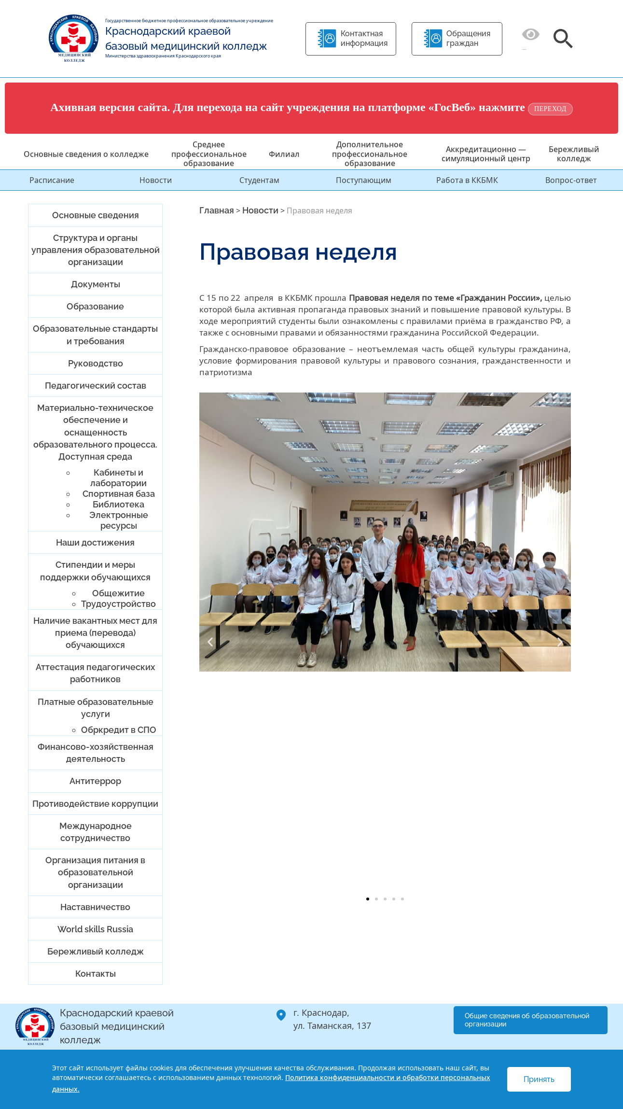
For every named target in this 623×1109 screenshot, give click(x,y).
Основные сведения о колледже (86, 154)
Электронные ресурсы (118, 520)
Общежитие (118, 593)
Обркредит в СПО (118, 730)
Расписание (51, 180)
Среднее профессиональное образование (209, 153)
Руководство (95, 363)
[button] (210, 642)
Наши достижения (95, 542)
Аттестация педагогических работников (95, 673)
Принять (539, 1079)
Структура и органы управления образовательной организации (95, 250)
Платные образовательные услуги (95, 708)
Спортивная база (119, 494)
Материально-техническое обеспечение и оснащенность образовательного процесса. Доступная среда (95, 432)
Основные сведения (95, 215)
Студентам (259, 180)
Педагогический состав (95, 385)
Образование (95, 306)
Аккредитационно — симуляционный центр (486, 154)
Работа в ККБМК (467, 180)
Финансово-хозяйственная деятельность (95, 753)
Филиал (284, 154)
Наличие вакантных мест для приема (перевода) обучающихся (95, 633)
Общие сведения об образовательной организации (527, 1020)
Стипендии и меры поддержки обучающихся (95, 571)
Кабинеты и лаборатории (118, 477)
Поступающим (363, 180)
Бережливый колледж (574, 154)
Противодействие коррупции (95, 804)
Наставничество (95, 907)
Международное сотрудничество (95, 832)
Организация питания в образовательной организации (95, 872)
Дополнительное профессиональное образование (369, 153)
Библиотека (118, 504)
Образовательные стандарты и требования (95, 334)
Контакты (95, 974)
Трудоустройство (118, 604)
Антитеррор (95, 781)
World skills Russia (95, 929)
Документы (95, 284)
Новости (155, 180)
